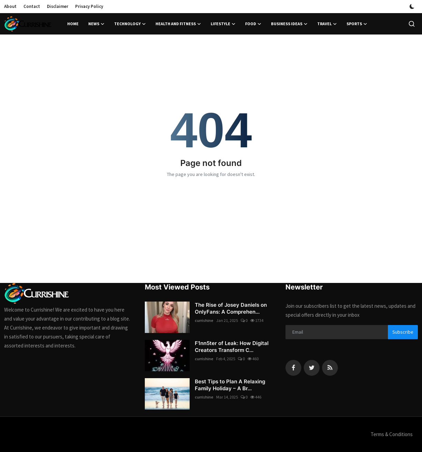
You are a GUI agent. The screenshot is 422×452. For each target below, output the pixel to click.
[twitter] (312, 368)
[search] (411, 24)
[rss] (330, 368)
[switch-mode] (412, 6)
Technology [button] (130, 24)
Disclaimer (57, 6)
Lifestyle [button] (223, 24)
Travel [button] (327, 24)
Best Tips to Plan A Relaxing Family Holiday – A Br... (230, 385)
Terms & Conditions (392, 434)
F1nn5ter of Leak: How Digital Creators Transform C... (232, 346)
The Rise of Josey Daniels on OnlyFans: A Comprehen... (231, 308)
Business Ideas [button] (289, 24)
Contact (31, 6)
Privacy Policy (89, 6)
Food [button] (253, 24)
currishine (204, 320)
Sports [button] (356, 24)
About (10, 6)
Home (73, 23)
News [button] (96, 24)
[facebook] (293, 368)
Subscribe (402, 332)
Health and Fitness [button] (178, 24)
